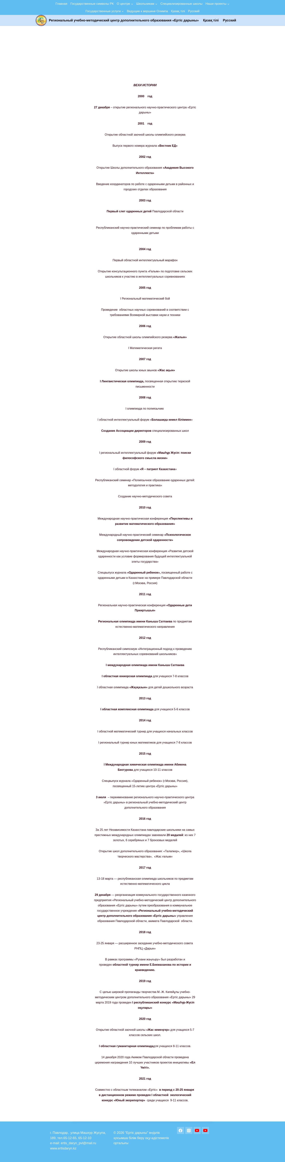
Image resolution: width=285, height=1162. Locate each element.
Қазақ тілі (178, 11)
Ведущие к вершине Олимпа (147, 11)
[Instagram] (188, 1130)
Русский (193, 11)
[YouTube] (197, 1130)
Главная (61, 3)
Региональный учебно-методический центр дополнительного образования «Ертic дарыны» (124, 20)
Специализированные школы (181, 3)
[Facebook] (180, 1130)
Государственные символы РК (92, 3)
